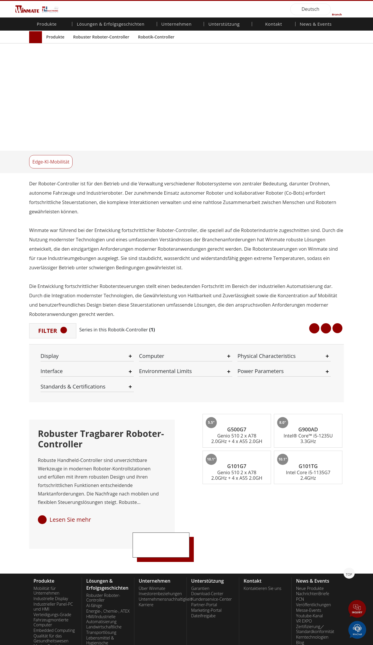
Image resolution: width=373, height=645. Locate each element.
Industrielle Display (51, 471)
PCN (300, 471)
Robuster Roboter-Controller (101, 37)
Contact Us (39, 641)
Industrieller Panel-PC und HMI (53, 479)
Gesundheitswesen (103, 569)
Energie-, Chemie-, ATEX (107, 483)
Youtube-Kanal (309, 488)
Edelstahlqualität (49, 550)
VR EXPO (304, 493)
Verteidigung (97, 547)
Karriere (146, 477)
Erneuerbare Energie (105, 574)
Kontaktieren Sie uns (262, 460)
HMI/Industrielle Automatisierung (101, 491)
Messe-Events (308, 482)
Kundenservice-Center (211, 471)
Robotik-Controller (156, 37)
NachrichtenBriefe (312, 466)
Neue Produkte (310, 460)
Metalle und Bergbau (105, 601)
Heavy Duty (96, 595)
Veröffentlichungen (313, 477)
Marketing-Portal (206, 482)
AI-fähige (94, 478)
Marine (92, 520)
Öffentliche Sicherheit (106, 526)
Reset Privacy (99, 641)
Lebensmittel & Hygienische (100, 513)
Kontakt (273, 24)
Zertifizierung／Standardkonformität (315, 502)
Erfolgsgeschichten (103, 612)
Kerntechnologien (312, 509)
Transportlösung (101, 505)
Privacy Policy (68, 641)
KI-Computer (45, 545)
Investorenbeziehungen (160, 466)
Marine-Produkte (49, 518)
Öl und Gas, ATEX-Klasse (50, 537)
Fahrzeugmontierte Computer (51, 495)
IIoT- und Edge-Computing (100, 534)
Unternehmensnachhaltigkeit (160, 471)
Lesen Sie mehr (70, 392)
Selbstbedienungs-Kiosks (103, 582)
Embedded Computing (54, 502)
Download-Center (207, 466)
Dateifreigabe (203, 488)
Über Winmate (152, 460)
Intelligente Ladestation (107, 606)
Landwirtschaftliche (104, 499)
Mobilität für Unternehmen (46, 463)
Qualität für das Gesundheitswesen (51, 511)
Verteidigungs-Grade (52, 487)
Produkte (55, 37)
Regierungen (97, 590)
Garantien (200, 460)
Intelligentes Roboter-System (106, 561)
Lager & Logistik (100, 542)
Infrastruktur (97, 553)
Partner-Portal (204, 477)
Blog (300, 515)
